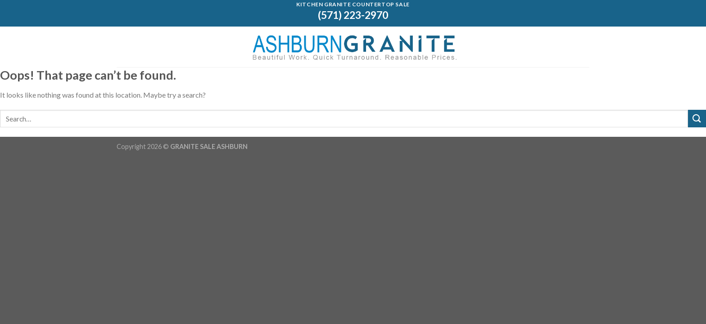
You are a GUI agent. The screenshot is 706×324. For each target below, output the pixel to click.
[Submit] (697, 118)
